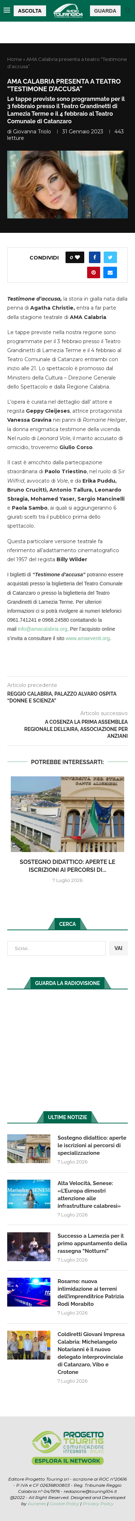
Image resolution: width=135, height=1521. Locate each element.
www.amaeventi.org (88, 638)
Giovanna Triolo (32, 131)
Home (14, 59)
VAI (118, 948)
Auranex (37, 1503)
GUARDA (105, 11)
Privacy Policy (98, 1503)
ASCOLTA (30, 11)
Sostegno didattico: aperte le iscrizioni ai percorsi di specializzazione (92, 1145)
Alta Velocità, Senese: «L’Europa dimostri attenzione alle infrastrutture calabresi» (89, 1194)
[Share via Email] (110, 272)
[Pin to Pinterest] (93, 272)
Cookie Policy (64, 1503)
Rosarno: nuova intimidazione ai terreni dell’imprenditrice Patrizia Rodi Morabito (91, 1292)
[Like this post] (77, 257)
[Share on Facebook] (94, 257)
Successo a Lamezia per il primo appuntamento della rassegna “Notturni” (92, 1243)
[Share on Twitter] (110, 257)
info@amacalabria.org (42, 629)
